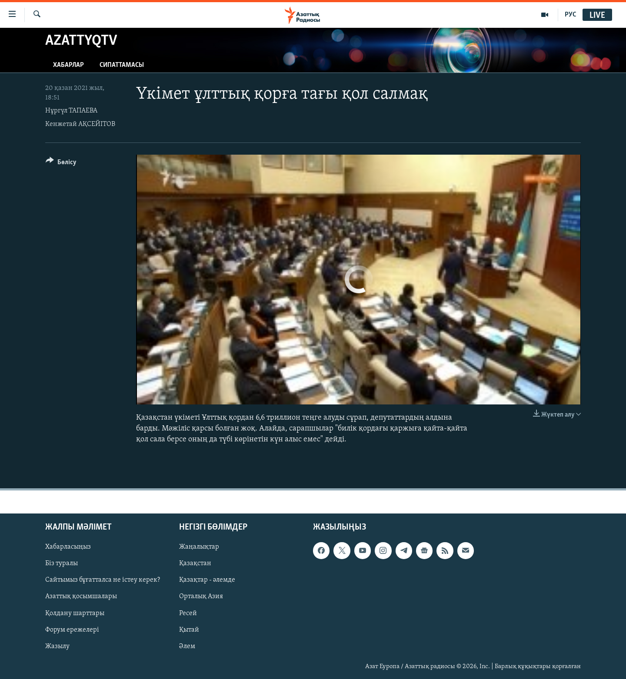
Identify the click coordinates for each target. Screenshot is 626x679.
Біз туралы (61, 563)
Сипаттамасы (122, 65)
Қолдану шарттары (74, 612)
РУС (570, 14)
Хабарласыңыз (68, 546)
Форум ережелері (72, 629)
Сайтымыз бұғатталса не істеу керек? (102, 579)
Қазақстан (195, 563)
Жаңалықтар (199, 546)
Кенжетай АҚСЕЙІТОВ (80, 124)
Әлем (187, 646)
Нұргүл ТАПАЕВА (71, 110)
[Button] (61, 163)
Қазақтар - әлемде (207, 579)
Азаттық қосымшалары (81, 596)
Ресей (188, 612)
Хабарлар (68, 65)
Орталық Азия (201, 596)
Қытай (189, 629)
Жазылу (57, 646)
